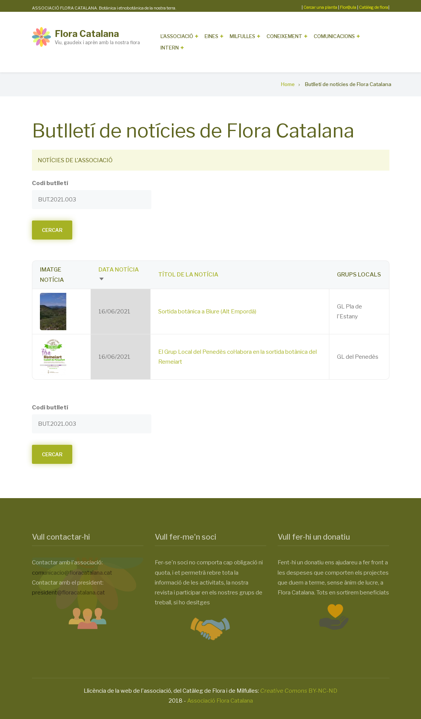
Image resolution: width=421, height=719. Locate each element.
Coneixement (284, 36)
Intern (169, 48)
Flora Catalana (87, 33)
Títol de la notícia (188, 274)
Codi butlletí (50, 183)
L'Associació (176, 36)
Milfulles (242, 36)
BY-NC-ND (298, 690)
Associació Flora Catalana (220, 700)
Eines (211, 36)
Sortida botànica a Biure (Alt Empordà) (207, 311)
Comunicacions (334, 36)
